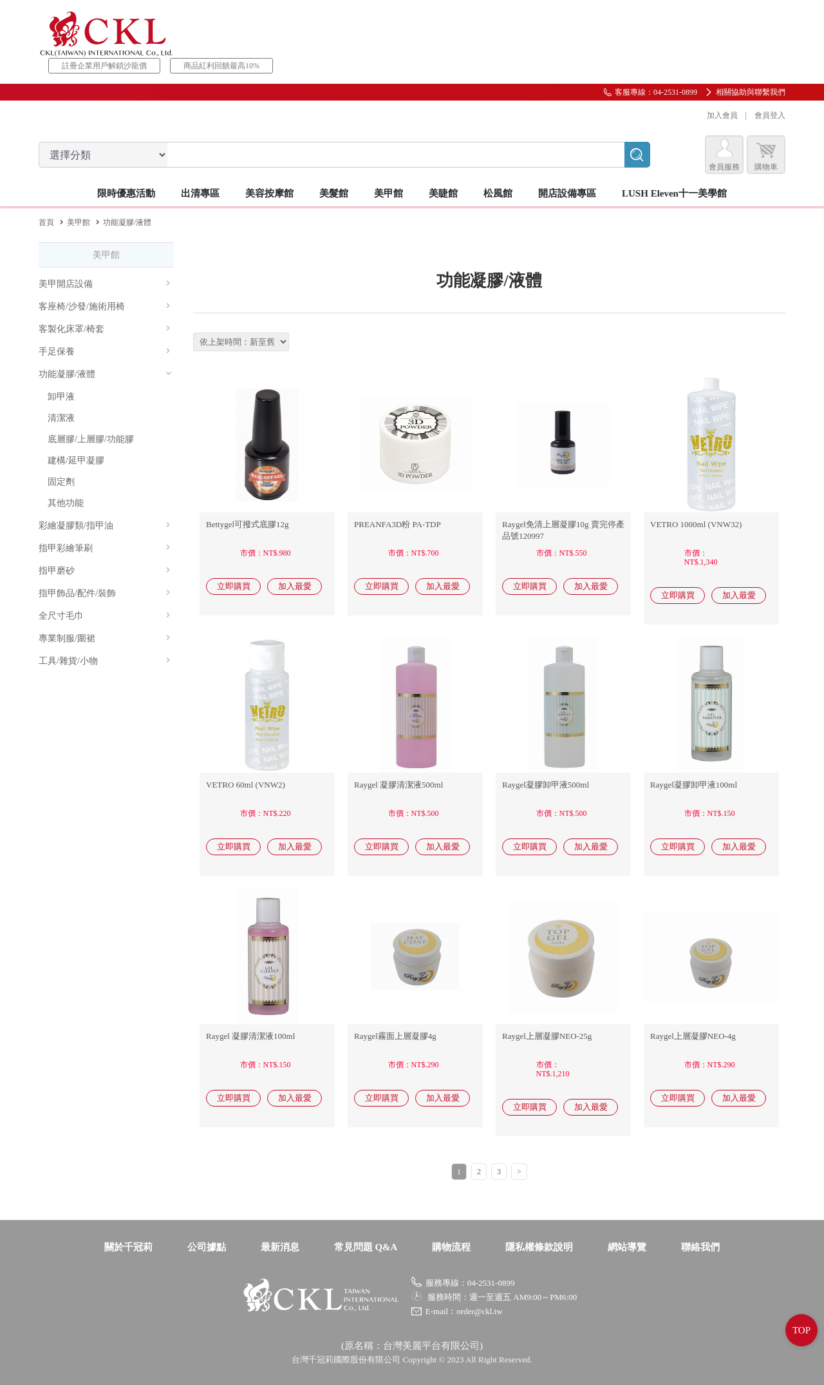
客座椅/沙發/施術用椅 (105, 306)
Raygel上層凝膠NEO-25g (547, 1036)
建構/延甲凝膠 (76, 460)
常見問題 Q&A (366, 1247)
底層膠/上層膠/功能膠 (91, 439)
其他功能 (66, 503)
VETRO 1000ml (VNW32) (696, 524)
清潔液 (61, 418)
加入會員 (722, 115)
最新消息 (280, 1247)
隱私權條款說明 (539, 1247)
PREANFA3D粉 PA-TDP (397, 524)
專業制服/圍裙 (105, 638)
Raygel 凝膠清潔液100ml (250, 1036)
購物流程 (451, 1247)
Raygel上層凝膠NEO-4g (693, 1036)
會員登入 (769, 115)
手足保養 (105, 351)
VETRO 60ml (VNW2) (245, 784)
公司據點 (206, 1247)
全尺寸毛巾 (105, 616)
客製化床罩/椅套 (105, 329)
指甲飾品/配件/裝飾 (105, 593)
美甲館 (78, 222)
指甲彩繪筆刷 (105, 548)
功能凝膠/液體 (106, 374)
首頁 (46, 222)
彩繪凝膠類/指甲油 (105, 525)
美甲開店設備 (105, 284)
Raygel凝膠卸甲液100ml (693, 784)
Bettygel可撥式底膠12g (247, 524)
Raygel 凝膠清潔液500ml (398, 784)
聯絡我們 (700, 1247)
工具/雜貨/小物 (105, 661)
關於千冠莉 (128, 1247)
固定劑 (61, 482)
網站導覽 (627, 1247)
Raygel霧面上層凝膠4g (395, 1036)
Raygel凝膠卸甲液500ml (545, 784)
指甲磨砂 (105, 571)
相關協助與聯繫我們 (750, 92)
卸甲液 (61, 397)
